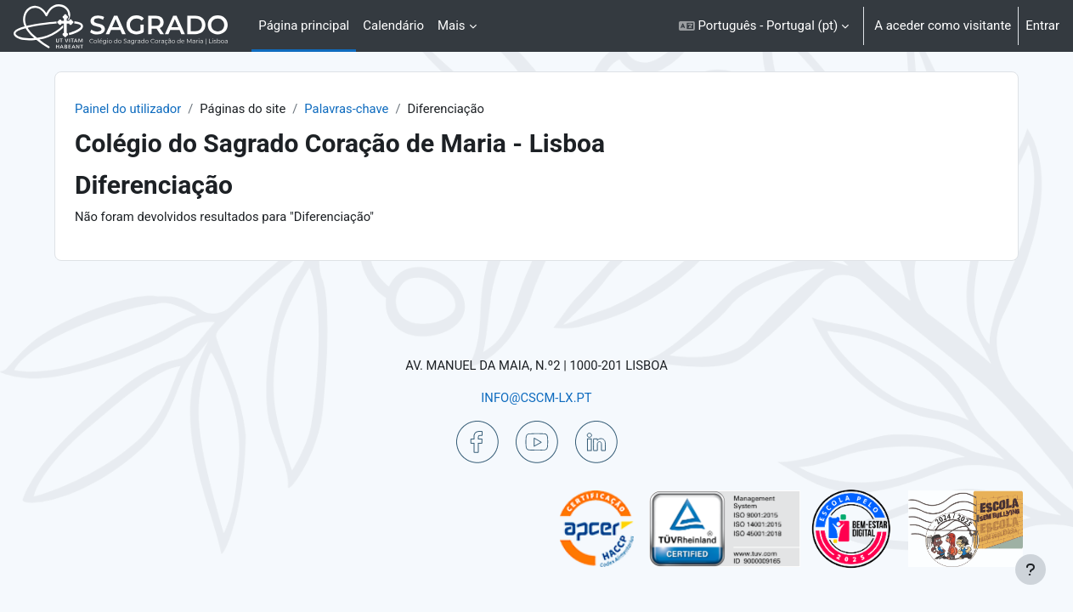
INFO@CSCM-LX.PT (536, 397)
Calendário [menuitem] (393, 25)
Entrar (1042, 25)
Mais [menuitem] (452, 25)
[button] (764, 26)
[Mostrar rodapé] (1030, 569)
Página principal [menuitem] (303, 25)
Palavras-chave (366, 108)
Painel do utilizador (145, 108)
